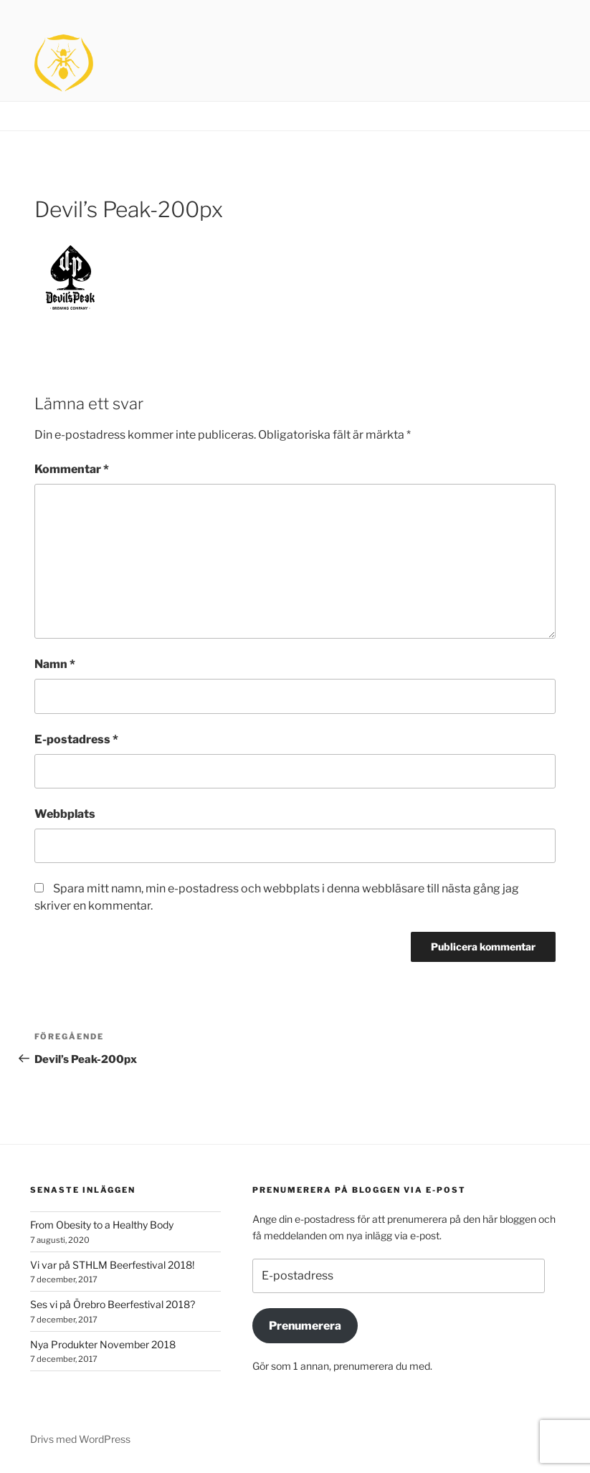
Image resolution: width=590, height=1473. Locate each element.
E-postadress (76, 739)
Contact (540, 116)
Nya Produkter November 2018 (103, 1344)
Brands (483, 116)
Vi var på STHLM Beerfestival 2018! (112, 1265)
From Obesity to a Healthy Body (101, 1225)
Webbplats (64, 814)
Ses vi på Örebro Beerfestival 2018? (112, 1304)
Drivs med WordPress (80, 1439)
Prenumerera (305, 1326)
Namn (54, 664)
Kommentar (71, 469)
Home (432, 116)
